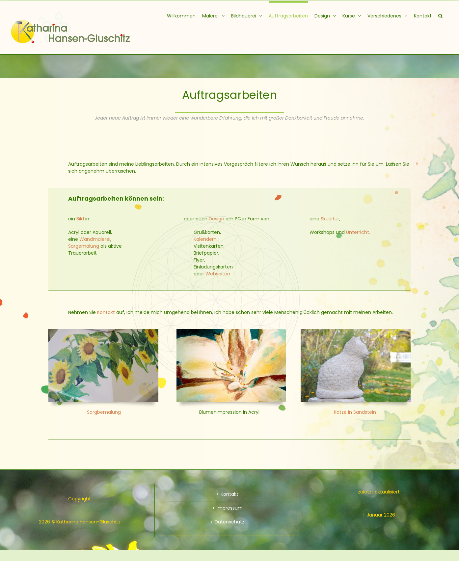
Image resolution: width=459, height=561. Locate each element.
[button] (440, 15)
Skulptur (330, 218)
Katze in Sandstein (355, 412)
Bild (80, 218)
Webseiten (217, 273)
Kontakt (106, 312)
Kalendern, (206, 239)
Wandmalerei (94, 239)
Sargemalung (83, 246)
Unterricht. (358, 232)
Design (216, 218)
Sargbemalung (104, 412)
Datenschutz (229, 522)
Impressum (230, 508)
